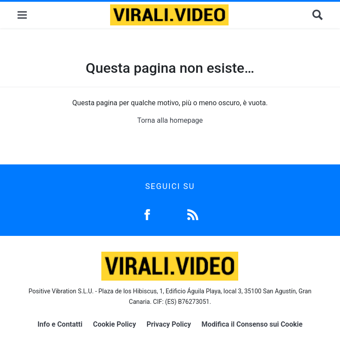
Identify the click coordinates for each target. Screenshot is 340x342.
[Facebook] (147, 213)
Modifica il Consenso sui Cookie (251, 324)
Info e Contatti (59, 324)
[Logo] (169, 14)
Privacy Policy (169, 324)
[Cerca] (317, 15)
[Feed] (192, 213)
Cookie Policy (114, 324)
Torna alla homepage (170, 120)
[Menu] (22, 15)
